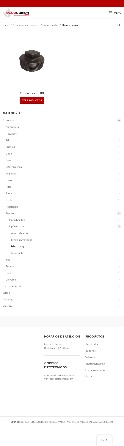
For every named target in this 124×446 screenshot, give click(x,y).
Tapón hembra (16, 219)
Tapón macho (16, 226)
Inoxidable (17, 253)
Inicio (6, 24)
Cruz (8, 160)
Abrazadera (12, 126)
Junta (9, 193)
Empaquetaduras (95, 370)
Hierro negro (19, 246)
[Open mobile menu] (115, 12)
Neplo (9, 199)
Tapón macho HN (32, 93)
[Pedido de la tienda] (118, 25)
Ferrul (9, 180)
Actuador (11, 133)
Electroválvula (14, 166)
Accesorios (9, 120)
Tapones (11, 213)
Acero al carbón (20, 233)
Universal (11, 279)
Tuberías (8, 299)
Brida (9, 140)
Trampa (10, 266)
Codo (9, 153)
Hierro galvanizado (21, 239)
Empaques (12, 173)
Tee (8, 259)
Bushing (10, 146)
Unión (9, 273)
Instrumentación (12, 286)
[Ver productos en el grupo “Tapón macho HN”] (32, 100)
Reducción (12, 206)
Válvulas (7, 306)
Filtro (9, 186)
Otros (6, 292)
